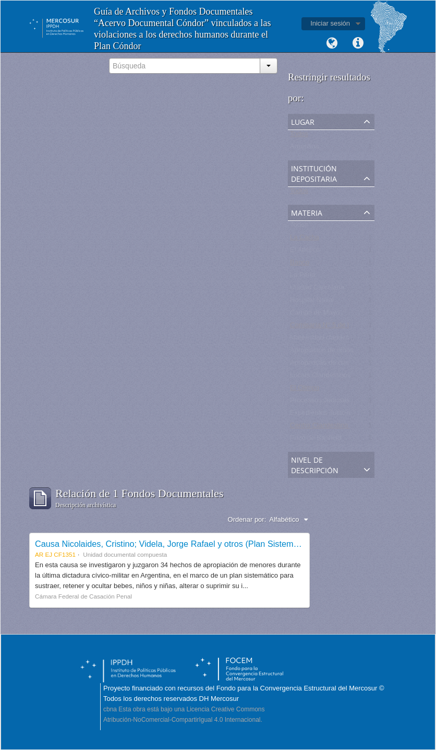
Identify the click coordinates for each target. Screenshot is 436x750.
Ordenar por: (247, 519)
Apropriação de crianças (326, 365)
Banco (299, 264)
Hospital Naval (312, 302)
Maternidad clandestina (325, 340)
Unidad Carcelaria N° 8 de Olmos (340, 290)
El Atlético (305, 252)
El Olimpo (304, 390)
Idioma (332, 43)
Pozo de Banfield (315, 440)
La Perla (302, 277)
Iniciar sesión (330, 23)
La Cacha (304, 239)
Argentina (304, 149)
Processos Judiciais (319, 402)
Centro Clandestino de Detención (340, 427)
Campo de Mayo (315, 315)
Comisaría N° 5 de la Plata (330, 327)
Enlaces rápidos (358, 43)
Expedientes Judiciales (324, 415)
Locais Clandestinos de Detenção (340, 377)
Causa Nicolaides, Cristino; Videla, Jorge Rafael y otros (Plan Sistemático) (174, 543)
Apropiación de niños (321, 352)
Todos (299, 136)
